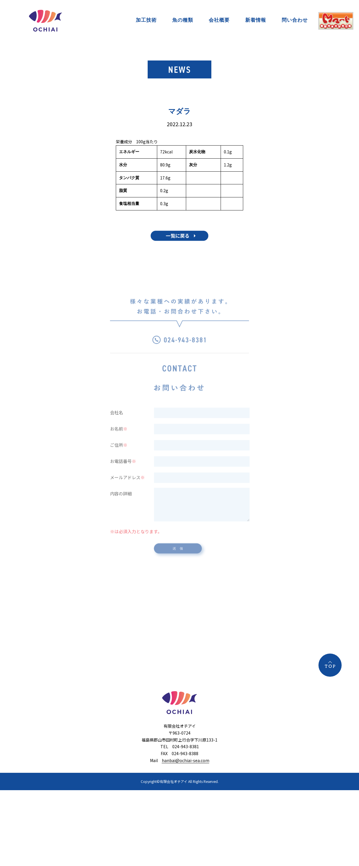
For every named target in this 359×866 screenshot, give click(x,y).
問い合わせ (295, 20)
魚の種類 (182, 20)
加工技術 (146, 20)
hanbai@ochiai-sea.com (185, 760)
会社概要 (219, 20)
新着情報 (255, 20)
